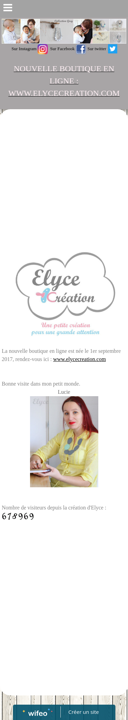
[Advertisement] (64, 178)
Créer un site (83, 711)
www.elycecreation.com (79, 359)
